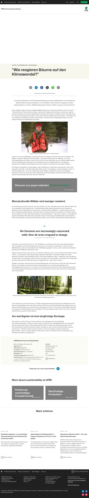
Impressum (34, 490)
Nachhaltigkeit (35, 471)
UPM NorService (6, 480)
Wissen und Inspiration (24, 471)
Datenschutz (41, 490)
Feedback (70, 482)
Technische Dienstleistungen (9, 481)
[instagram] (83, 494)
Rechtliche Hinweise (25, 490)
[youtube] (86, 494)
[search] (77, 2)
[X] (47, 87)
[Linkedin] (35, 87)
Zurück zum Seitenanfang (81, 471)
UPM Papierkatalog (7, 477)
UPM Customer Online (7, 478)
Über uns (43, 471)
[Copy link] (29, 87)
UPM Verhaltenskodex (73, 485)
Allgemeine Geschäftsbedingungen (54, 490)
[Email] (59, 87)
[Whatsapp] (53, 87)
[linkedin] (83, 491)
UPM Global (16, 490)
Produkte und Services (10, 471)
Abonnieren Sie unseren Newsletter (77, 480)
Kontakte (84, 2)
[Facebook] (41, 87)
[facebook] (86, 491)
